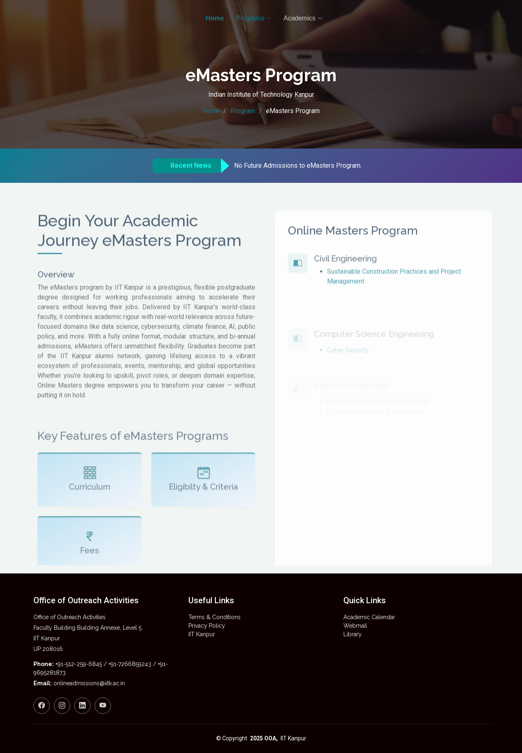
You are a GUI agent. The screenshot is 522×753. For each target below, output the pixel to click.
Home (210, 111)
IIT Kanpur (201, 634)
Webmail (355, 625)
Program (242, 111)
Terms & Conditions (214, 617)
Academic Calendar (369, 617)
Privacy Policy (206, 625)
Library (352, 634)
